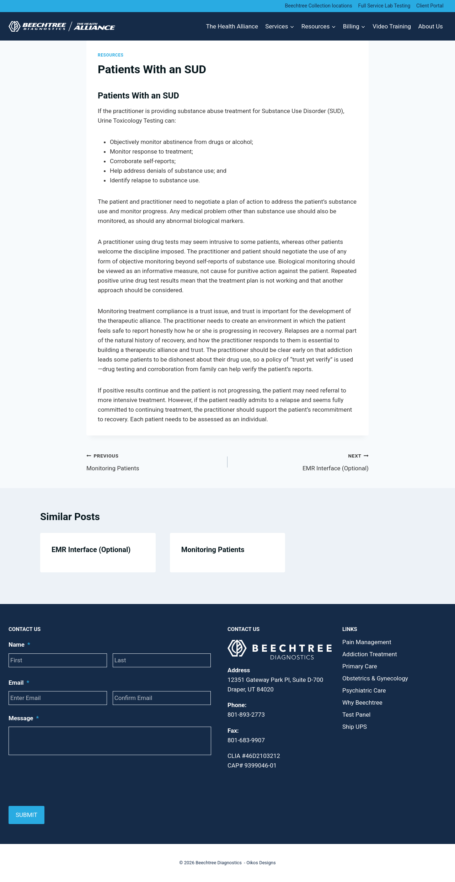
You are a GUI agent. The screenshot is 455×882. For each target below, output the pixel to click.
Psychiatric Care (364, 690)
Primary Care (359, 666)
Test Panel (356, 714)
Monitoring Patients (153, 461)
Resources (110, 55)
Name (19, 644)
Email (19, 682)
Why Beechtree (362, 702)
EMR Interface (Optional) (301, 461)
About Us (430, 26)
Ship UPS (354, 726)
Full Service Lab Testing (384, 6)
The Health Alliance (232, 26)
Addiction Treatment (369, 654)
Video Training (392, 26)
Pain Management (366, 642)
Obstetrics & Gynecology (375, 678)
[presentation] (63, 781)
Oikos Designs (261, 862)
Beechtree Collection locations (318, 6)
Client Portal (430, 6)
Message (24, 718)
